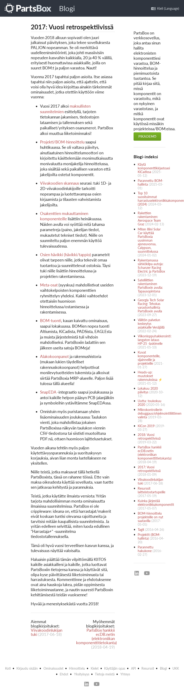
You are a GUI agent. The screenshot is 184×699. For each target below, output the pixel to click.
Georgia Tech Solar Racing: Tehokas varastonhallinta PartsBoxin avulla (151, 305)
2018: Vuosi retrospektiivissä (149, 436)
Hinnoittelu (77, 668)
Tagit (141, 529)
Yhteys (125, 674)
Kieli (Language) (165, 8)
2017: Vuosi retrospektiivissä (149, 469)
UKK (175, 668)
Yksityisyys (81, 674)
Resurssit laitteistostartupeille (151, 490)
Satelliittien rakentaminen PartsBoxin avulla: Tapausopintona (150, 285)
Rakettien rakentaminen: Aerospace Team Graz (149, 218)
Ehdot (64, 674)
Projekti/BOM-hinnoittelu (62, 142)
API (133, 668)
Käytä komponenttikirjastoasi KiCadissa (154, 168)
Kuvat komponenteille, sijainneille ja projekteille (149, 357)
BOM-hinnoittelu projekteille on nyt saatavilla (150, 517)
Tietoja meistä (105, 674)
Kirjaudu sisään (27, 668)
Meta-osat (49, 285)
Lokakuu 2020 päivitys (148, 390)
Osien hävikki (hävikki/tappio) (65, 254)
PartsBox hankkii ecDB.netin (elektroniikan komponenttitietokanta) (96, 636)
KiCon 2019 (146, 426)
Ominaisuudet (53, 668)
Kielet (95, 668)
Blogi (67, 8)
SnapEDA (48, 392)
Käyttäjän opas (114, 668)
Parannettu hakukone (145, 549)
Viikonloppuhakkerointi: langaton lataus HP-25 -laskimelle (155, 339)
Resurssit (147, 668)
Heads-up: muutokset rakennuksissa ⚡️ (150, 376)
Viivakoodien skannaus (59, 183)
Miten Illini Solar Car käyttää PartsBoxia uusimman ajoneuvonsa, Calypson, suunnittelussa (149, 240)
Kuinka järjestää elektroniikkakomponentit (156, 502)
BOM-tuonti (50, 320)
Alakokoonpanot (54, 356)
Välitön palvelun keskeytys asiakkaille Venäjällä (151, 323)
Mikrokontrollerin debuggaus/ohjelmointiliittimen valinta (159, 413)
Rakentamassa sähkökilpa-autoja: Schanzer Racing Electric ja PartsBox (151, 265)
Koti (8, 668)
